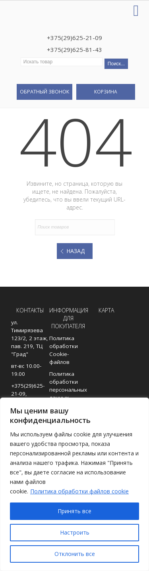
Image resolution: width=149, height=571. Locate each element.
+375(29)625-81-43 (74, 49)
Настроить (74, 532)
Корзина (105, 91)
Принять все (74, 511)
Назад (75, 251)
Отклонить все (74, 554)
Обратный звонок (44, 91)
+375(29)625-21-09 (74, 38)
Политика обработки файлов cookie (79, 491)
